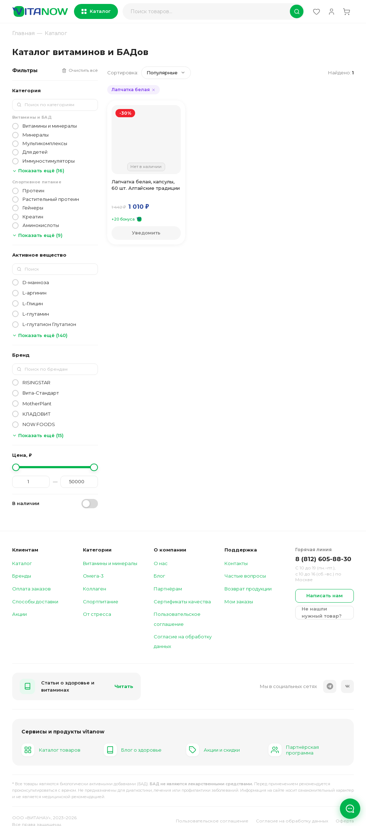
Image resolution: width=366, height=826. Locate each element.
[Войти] (330, 11)
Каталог (95, 11)
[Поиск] (212, 11)
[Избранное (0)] (314, 11)
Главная (23, 33)
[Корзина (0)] (346, 11)
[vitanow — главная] (40, 11)
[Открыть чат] (349, 807)
